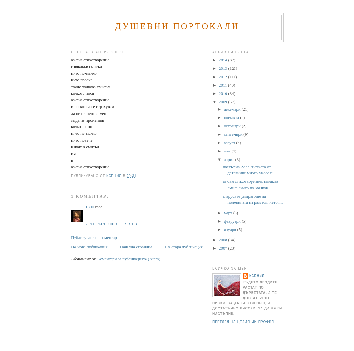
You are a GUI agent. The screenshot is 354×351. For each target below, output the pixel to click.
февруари (233, 221)
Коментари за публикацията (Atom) (128, 258)
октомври (233, 126)
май (228, 151)
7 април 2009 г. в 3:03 (111, 223)
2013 (223, 68)
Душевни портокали (177, 26)
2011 (223, 85)
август (230, 142)
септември (233, 134)
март (228, 212)
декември (233, 109)
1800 (89, 206)
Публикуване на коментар (94, 237)
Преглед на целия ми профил (243, 322)
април (229, 159)
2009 (223, 101)
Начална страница (136, 247)
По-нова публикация (89, 247)
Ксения (257, 276)
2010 (223, 93)
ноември (232, 117)
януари (230, 229)
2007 (223, 248)
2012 (223, 76)
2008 (223, 239)
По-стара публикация (184, 247)
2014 (223, 60)
